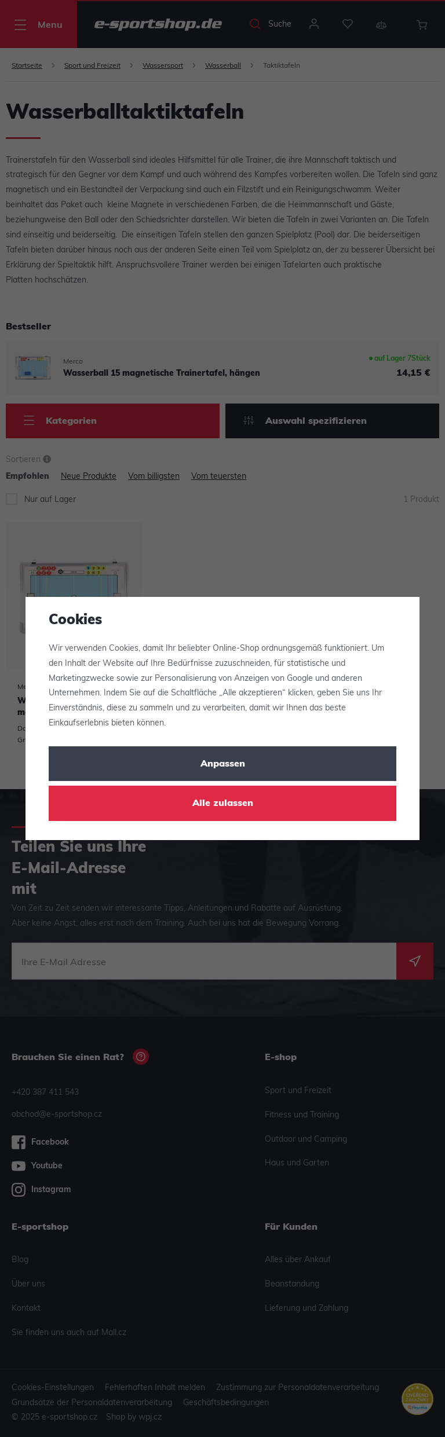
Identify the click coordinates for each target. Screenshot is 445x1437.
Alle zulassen (222, 803)
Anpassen (222, 764)
